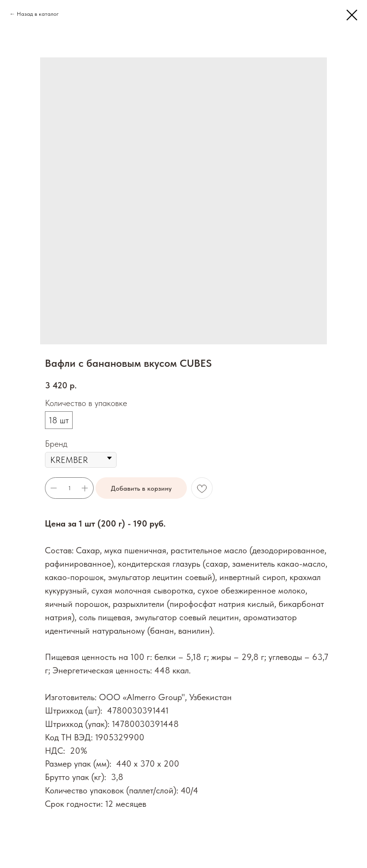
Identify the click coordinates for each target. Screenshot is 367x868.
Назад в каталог (38, 14)
